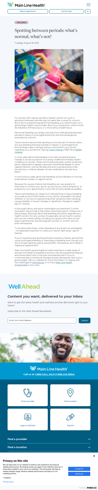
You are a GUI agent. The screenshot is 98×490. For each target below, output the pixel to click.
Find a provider (17, 439)
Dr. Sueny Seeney (54, 150)
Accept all (79, 469)
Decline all (79, 474)
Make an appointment (28, 11)
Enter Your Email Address (20, 320)
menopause (38, 262)
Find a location (17, 447)
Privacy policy (8, 482)
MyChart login (66, 11)
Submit (84, 320)
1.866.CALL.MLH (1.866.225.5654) (55, 374)
